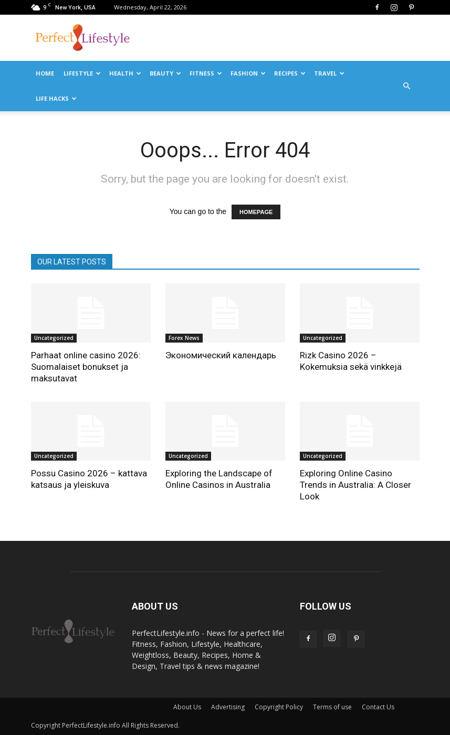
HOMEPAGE (256, 212)
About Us (187, 706)
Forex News (184, 338)
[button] (407, 86)
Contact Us (378, 706)
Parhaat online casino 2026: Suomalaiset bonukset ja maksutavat (86, 367)
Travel (329, 73)
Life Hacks (56, 98)
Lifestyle (82, 73)
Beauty (165, 73)
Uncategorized (54, 338)
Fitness (206, 73)
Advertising (228, 706)
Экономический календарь (220, 355)
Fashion (248, 73)
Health (125, 73)
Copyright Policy (279, 706)
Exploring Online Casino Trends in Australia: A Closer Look (355, 485)
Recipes (290, 73)
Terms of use (332, 706)
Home (45, 73)
